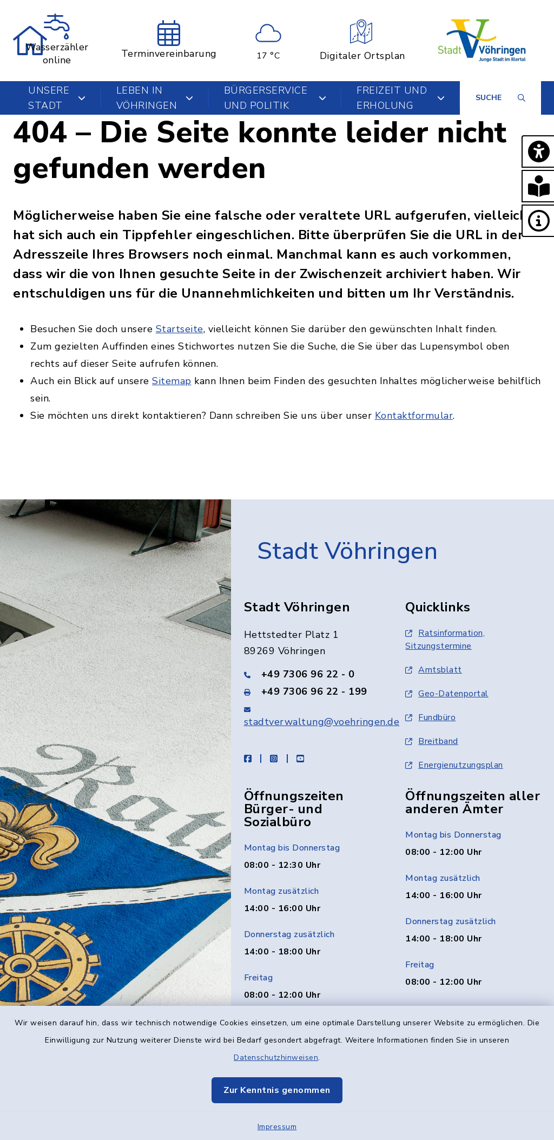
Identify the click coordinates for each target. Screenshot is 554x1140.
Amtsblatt (433, 670)
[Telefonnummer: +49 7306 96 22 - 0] (312, 674)
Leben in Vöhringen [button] (155, 98)
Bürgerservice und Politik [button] (275, 98)
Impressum (277, 1127)
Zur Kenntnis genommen (277, 1090)
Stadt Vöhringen (347, 551)
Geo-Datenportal (447, 694)
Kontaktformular (414, 415)
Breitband (431, 741)
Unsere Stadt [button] (57, 98)
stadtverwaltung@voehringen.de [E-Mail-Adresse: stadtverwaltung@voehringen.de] (322, 721)
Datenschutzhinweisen (276, 1057)
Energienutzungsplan (454, 765)
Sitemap (172, 380)
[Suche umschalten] (500, 98)
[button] (538, 151)
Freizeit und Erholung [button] (401, 98)
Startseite (179, 328)
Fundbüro (430, 717)
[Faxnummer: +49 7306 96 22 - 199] (312, 691)
